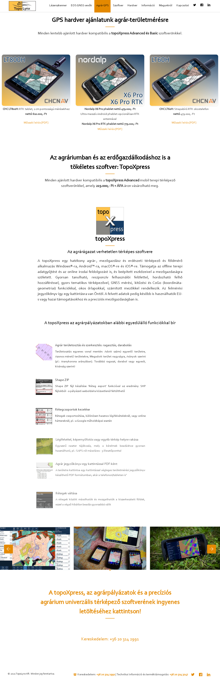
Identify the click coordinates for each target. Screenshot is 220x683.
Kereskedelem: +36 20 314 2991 (110, 639)
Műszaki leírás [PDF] (36, 122)
